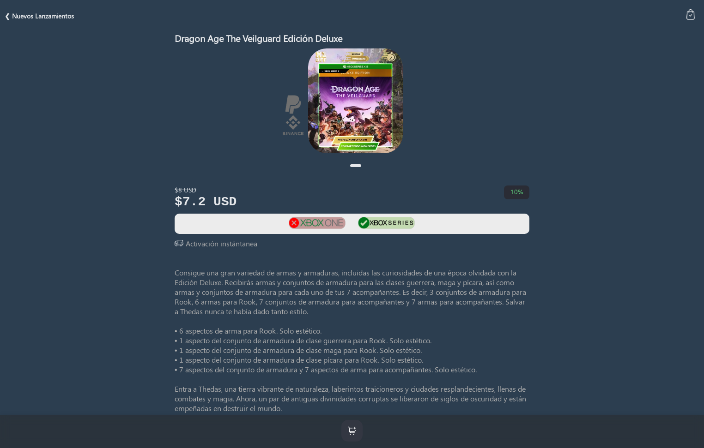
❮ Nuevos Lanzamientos (39, 16)
